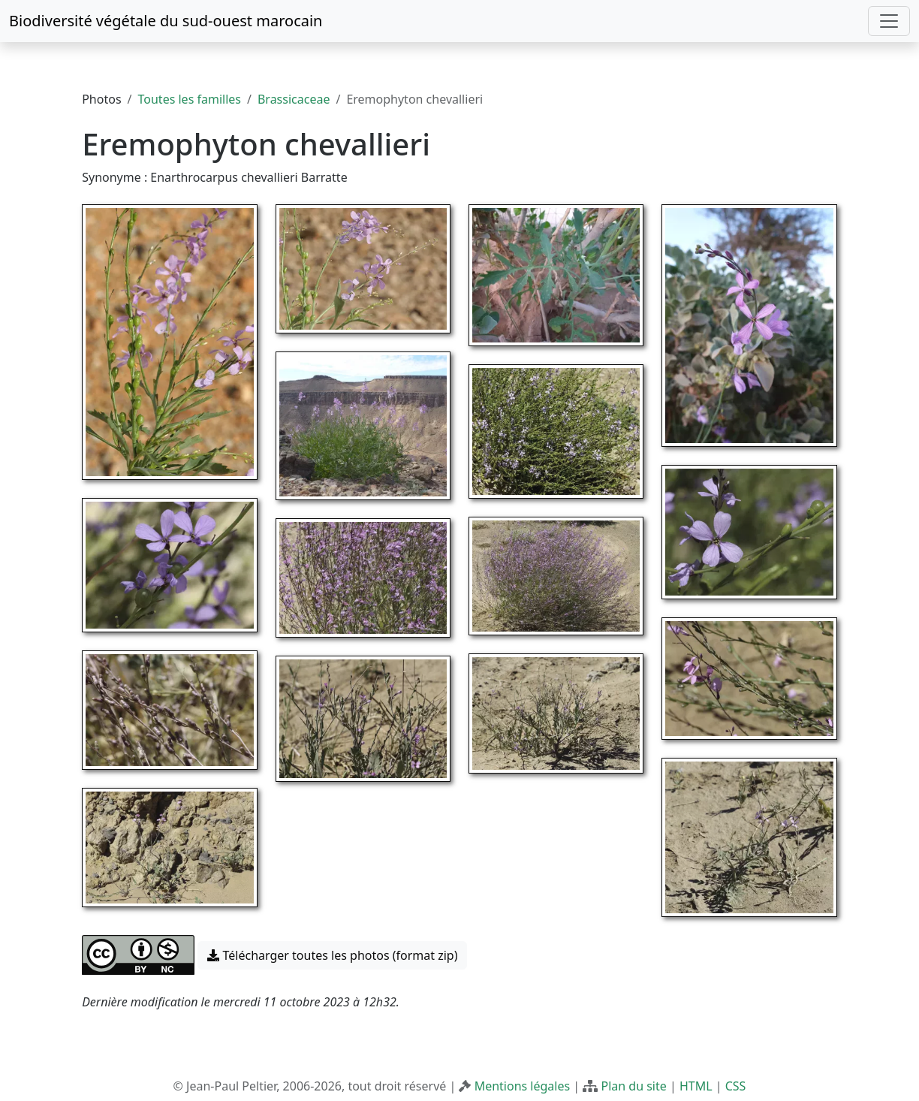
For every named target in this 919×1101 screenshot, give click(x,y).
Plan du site (633, 1086)
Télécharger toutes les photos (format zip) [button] (332, 955)
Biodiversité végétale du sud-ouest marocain (165, 21)
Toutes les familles (189, 99)
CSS (735, 1086)
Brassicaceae (294, 99)
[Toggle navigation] (889, 21)
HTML (696, 1086)
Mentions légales (523, 1086)
